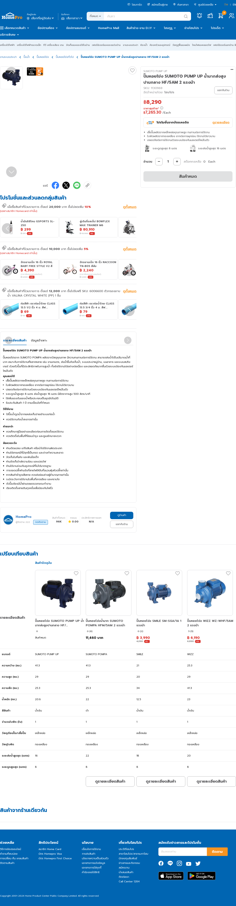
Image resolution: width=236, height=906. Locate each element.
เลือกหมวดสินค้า (15, 28)
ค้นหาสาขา (181, 5)
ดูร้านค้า (121, 515)
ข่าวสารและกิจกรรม (129, 863)
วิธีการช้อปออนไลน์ (10, 849)
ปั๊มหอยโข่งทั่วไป (65, 57)
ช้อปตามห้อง (46, 28)
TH (226, 5)
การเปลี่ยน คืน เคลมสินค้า (14, 858)
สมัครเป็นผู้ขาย (157, 5)
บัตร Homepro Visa (50, 854)
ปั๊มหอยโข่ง (43, 57)
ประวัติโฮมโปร (126, 849)
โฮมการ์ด (135, 5)
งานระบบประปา (130, 45)
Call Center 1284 (129, 881)
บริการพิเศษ (7, 35)
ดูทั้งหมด (129, 207)
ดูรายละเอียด (220, 122)
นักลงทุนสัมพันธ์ (128, 858)
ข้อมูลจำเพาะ (39, 340)
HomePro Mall (108, 28)
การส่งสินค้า (88, 854)
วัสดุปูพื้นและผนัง (181, 45)
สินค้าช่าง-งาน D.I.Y (139, 28)
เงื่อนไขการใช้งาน (91, 849)
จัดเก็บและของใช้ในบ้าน (78, 45)
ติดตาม (217, 851)
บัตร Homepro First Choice (55, 858)
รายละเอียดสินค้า (15, 340)
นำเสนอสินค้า (126, 872)
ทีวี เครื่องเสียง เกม (53, 45)
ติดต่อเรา (124, 877)
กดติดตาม (40, 522)
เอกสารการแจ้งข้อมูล (93, 863)
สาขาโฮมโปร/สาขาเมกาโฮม (133, 854)
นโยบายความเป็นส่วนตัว (95, 858)
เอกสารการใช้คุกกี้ (91, 868)
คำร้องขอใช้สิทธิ (91, 872)
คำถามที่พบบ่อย (9, 854)
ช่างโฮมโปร (191, 28)
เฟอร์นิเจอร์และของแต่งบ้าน (106, 45)
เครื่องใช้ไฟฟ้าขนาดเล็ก (29, 45)
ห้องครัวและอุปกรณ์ (160, 45)
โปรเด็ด (216, 28)
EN (234, 5)
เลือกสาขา (72, 18)
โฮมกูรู (168, 28)
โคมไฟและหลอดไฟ (201, 45)
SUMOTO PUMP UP (155, 71)
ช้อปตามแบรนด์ (76, 28)
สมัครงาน (124, 868)
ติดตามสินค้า (7, 863)
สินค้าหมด (188, 176)
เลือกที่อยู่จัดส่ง (40, 18)
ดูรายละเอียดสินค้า (110, 781)
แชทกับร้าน (122, 524)
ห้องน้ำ (144, 45)
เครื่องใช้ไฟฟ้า (7, 45)
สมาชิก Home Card (50, 849)
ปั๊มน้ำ (27, 57)
